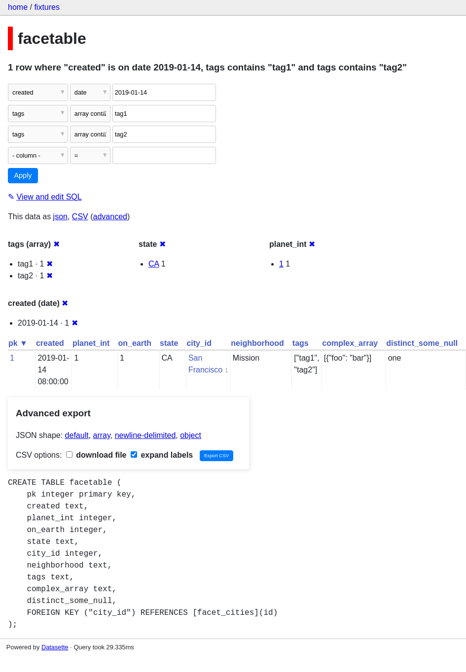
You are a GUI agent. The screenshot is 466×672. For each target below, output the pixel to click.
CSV (80, 216)
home (18, 7)
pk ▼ (18, 343)
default (77, 435)
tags (300, 343)
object (190, 435)
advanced (110, 216)
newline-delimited (145, 435)
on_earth (134, 343)
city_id (199, 343)
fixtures (47, 7)
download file (96, 455)
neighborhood (257, 343)
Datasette (55, 647)
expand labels (162, 455)
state (169, 343)
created (50, 343)
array (101, 435)
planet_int (91, 343)
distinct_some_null (422, 343)
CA (153, 264)
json (60, 216)
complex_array (350, 343)
